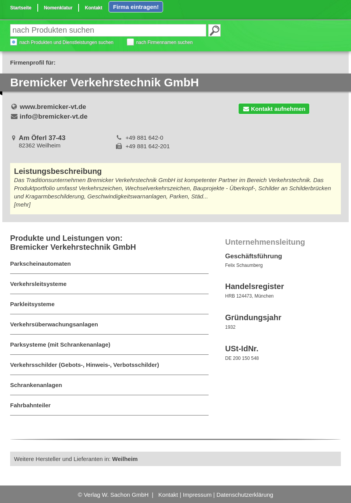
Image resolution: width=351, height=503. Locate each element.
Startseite (21, 8)
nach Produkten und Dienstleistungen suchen (66, 41)
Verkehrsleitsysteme (38, 283)
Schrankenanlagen (36, 384)
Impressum (197, 494)
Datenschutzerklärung (244, 494)
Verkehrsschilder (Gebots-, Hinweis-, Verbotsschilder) (84, 364)
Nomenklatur (58, 8)
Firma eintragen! (136, 7)
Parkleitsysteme (32, 303)
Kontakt (93, 8)
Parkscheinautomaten (40, 262)
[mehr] (22, 203)
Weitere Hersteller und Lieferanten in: (76, 458)
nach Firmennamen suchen (164, 41)
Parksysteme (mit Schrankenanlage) (60, 343)
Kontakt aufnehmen (273, 108)
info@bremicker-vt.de (54, 115)
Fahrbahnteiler (30, 404)
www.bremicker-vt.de (53, 106)
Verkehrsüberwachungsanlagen (54, 323)
